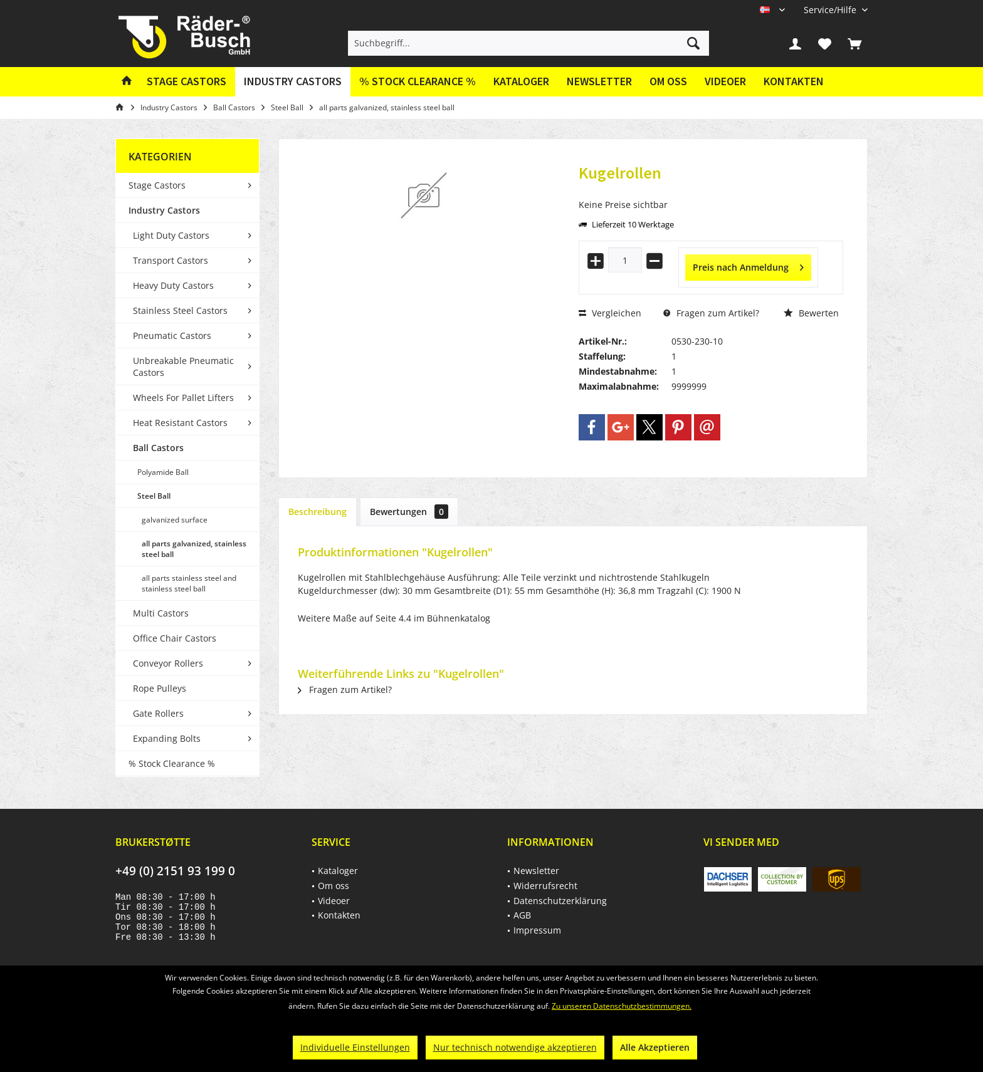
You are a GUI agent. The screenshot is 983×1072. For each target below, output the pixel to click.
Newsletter (599, 81)
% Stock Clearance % (172, 763)
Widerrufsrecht (545, 886)
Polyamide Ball (163, 472)
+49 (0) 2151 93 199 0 (175, 871)
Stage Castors (157, 185)
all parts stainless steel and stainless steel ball (189, 583)
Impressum (537, 930)
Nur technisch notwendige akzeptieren (515, 1047)
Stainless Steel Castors (180, 310)
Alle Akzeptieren (655, 1047)
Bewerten (811, 313)
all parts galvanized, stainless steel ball (194, 548)
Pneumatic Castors (172, 335)
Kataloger (521, 81)
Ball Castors (158, 448)
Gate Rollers (158, 713)
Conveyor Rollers (168, 663)
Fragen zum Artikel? (711, 313)
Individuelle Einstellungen (355, 1047)
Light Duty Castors (171, 235)
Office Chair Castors (174, 638)
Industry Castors (164, 210)
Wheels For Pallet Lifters (183, 397)
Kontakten (794, 81)
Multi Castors (161, 613)
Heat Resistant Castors (180, 423)
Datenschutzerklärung (560, 901)
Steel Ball (154, 496)
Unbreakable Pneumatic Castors (183, 366)
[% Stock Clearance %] (417, 81)
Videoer (725, 81)
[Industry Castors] (292, 81)
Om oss (668, 81)
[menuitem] (831, 10)
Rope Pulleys (159, 688)
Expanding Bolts (167, 738)
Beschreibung (317, 512)
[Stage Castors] (186, 81)
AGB (522, 915)
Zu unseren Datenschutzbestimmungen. (621, 1006)
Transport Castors (170, 260)
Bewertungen (409, 511)
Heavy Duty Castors (173, 285)
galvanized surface (175, 519)
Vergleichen (610, 313)
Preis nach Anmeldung (748, 265)
